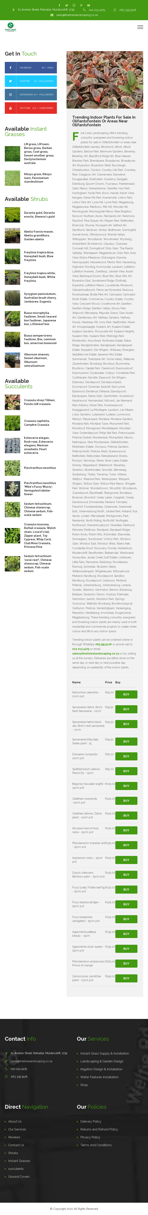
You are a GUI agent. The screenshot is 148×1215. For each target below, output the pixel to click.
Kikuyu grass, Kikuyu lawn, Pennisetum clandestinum (38, 178)
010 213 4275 (97, 10)
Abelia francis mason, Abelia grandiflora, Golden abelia (39, 235)
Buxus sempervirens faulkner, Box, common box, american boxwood (40, 339)
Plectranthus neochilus (40, 467)
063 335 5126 (127, 10)
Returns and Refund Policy (99, 1129)
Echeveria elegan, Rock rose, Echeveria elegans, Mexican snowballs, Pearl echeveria (38, 445)
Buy (126, 694)
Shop (84, 1085)
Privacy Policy (90, 1137)
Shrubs (13, 1153)
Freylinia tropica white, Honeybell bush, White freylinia (40, 277)
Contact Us (16, 1145)
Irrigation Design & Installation (101, 1069)
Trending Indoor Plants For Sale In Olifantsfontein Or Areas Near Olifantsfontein (104, 121)
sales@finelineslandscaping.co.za (77, 15)
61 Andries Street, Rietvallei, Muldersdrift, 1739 (46, 9)
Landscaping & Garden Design (101, 1061)
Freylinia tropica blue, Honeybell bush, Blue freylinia (39, 256)
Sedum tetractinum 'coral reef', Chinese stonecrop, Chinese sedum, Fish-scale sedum (38, 564)
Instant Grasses (19, 1161)
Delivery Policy (90, 1121)
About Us (15, 1121)
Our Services (17, 1129)
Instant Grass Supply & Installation (104, 1053)
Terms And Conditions (96, 1145)
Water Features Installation (99, 1077)
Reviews (14, 1137)
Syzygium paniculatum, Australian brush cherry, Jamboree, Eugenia (40, 297)
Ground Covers (19, 1176)
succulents (16, 1169)
